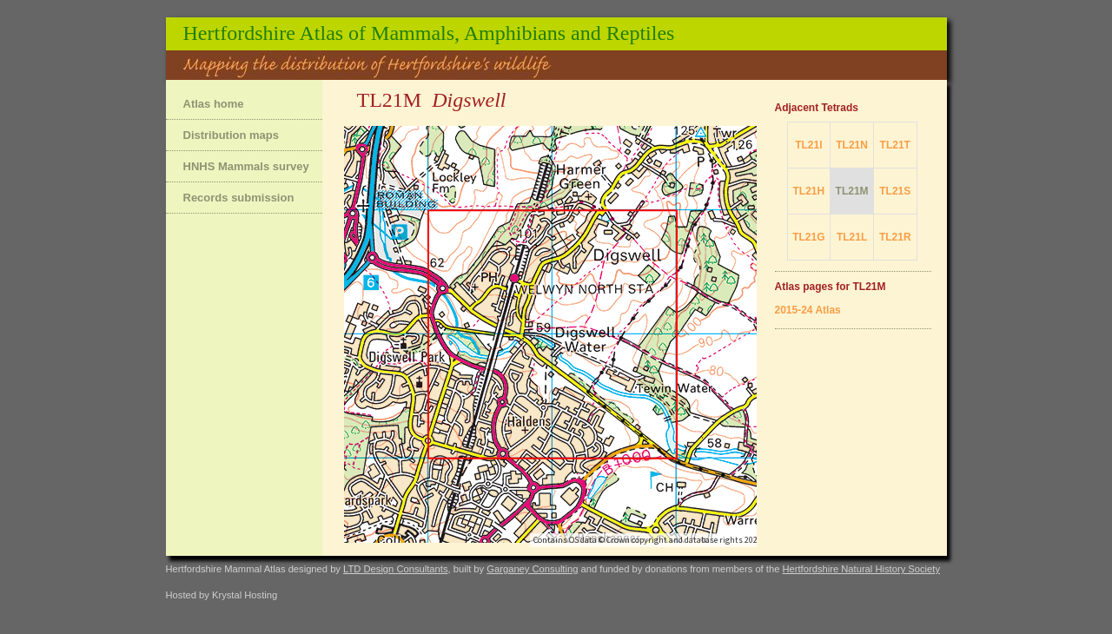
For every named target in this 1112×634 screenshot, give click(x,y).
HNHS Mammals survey (246, 166)
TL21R (895, 237)
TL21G (808, 237)
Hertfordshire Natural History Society (861, 569)
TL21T (895, 145)
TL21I (808, 145)
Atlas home (213, 103)
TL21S (894, 191)
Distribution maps (231, 135)
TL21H (808, 191)
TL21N (852, 145)
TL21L (852, 237)
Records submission (239, 197)
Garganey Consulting (532, 569)
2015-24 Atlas (808, 310)
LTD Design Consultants (395, 569)
